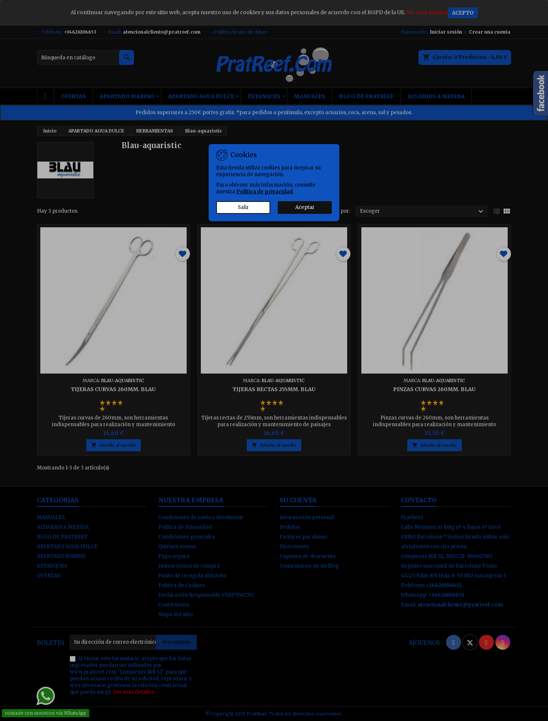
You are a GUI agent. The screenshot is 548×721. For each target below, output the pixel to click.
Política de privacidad (264, 191)
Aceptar (305, 207)
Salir (243, 207)
